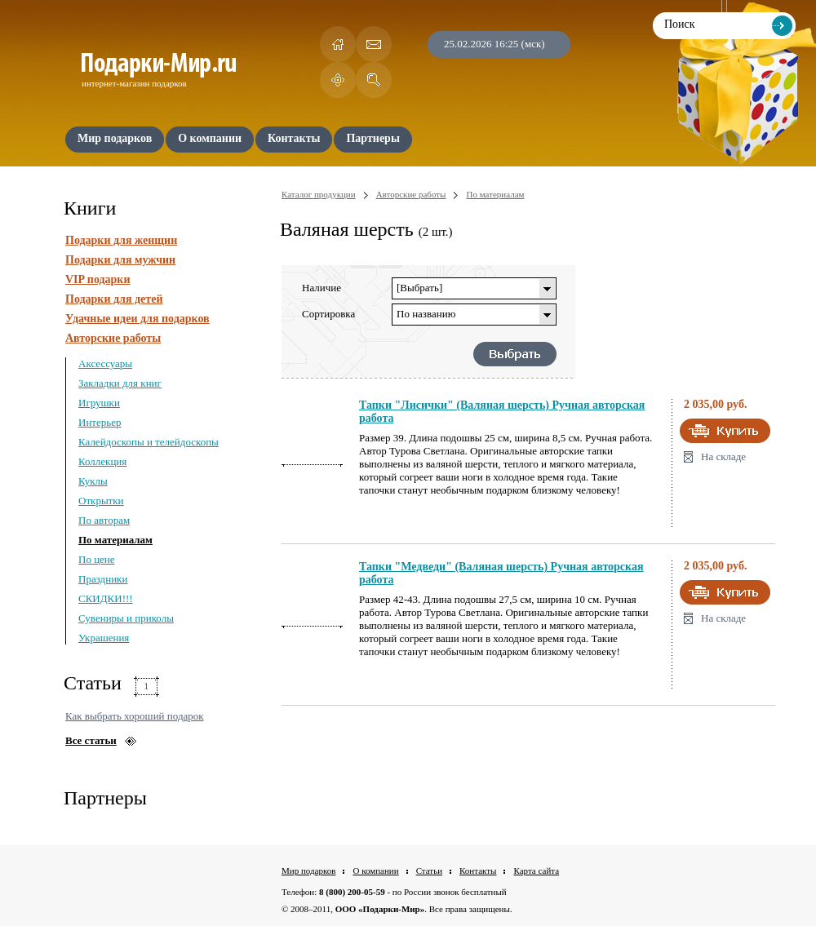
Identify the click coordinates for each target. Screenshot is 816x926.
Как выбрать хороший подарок (134, 716)
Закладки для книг (120, 383)
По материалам (115, 540)
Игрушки (99, 403)
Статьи (429, 870)
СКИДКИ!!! (105, 598)
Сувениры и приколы (126, 618)
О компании (375, 870)
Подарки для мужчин (120, 260)
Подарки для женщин (121, 240)
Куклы (93, 481)
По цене (96, 559)
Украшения (103, 637)
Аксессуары (105, 363)
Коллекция (102, 461)
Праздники (102, 579)
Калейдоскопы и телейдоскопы (148, 442)
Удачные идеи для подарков (137, 318)
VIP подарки (98, 279)
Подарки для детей (113, 299)
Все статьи (91, 740)
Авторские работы (113, 338)
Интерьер (100, 422)
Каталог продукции (319, 194)
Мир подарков (308, 870)
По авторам (104, 520)
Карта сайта (536, 870)
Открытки (101, 500)
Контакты (477, 870)
